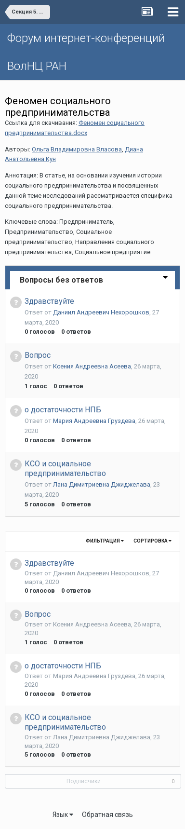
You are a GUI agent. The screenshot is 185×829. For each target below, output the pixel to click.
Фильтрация (105, 541)
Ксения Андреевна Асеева (92, 366)
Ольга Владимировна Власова (77, 149)
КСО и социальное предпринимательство (65, 468)
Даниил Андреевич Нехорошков (101, 312)
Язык (63, 814)
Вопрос (38, 355)
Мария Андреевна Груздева (94, 420)
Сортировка (152, 541)
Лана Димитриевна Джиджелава (101, 484)
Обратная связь (107, 814)
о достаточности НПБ (63, 409)
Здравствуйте (49, 301)
